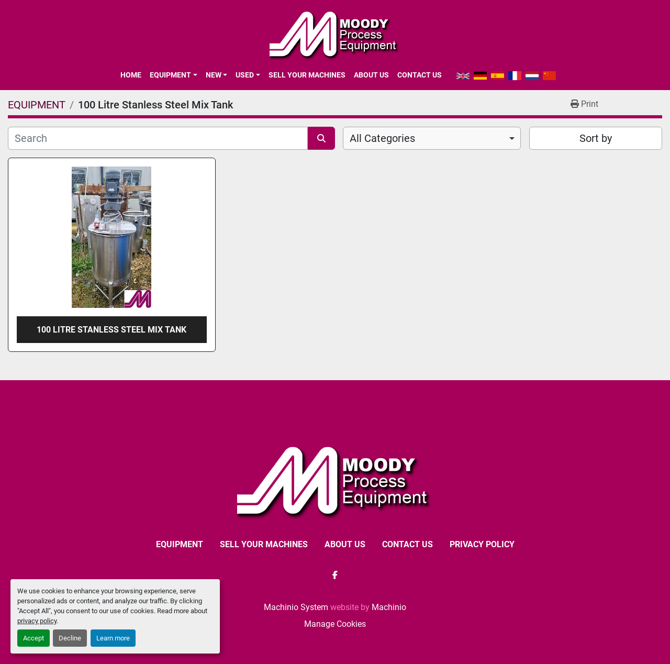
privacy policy (37, 621)
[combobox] (432, 138)
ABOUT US (371, 75)
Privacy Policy (482, 544)
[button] (173, 75)
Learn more (113, 638)
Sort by (595, 138)
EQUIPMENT (170, 75)
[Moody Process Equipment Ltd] (335, 480)
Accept (33, 638)
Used (245, 75)
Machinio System (296, 607)
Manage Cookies (335, 624)
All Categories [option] (382, 138)
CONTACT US (419, 75)
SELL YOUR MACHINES (307, 75)
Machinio (389, 607)
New (213, 75)
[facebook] (335, 575)
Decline (70, 638)
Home (130, 75)
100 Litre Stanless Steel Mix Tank (111, 330)
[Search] (158, 138)
